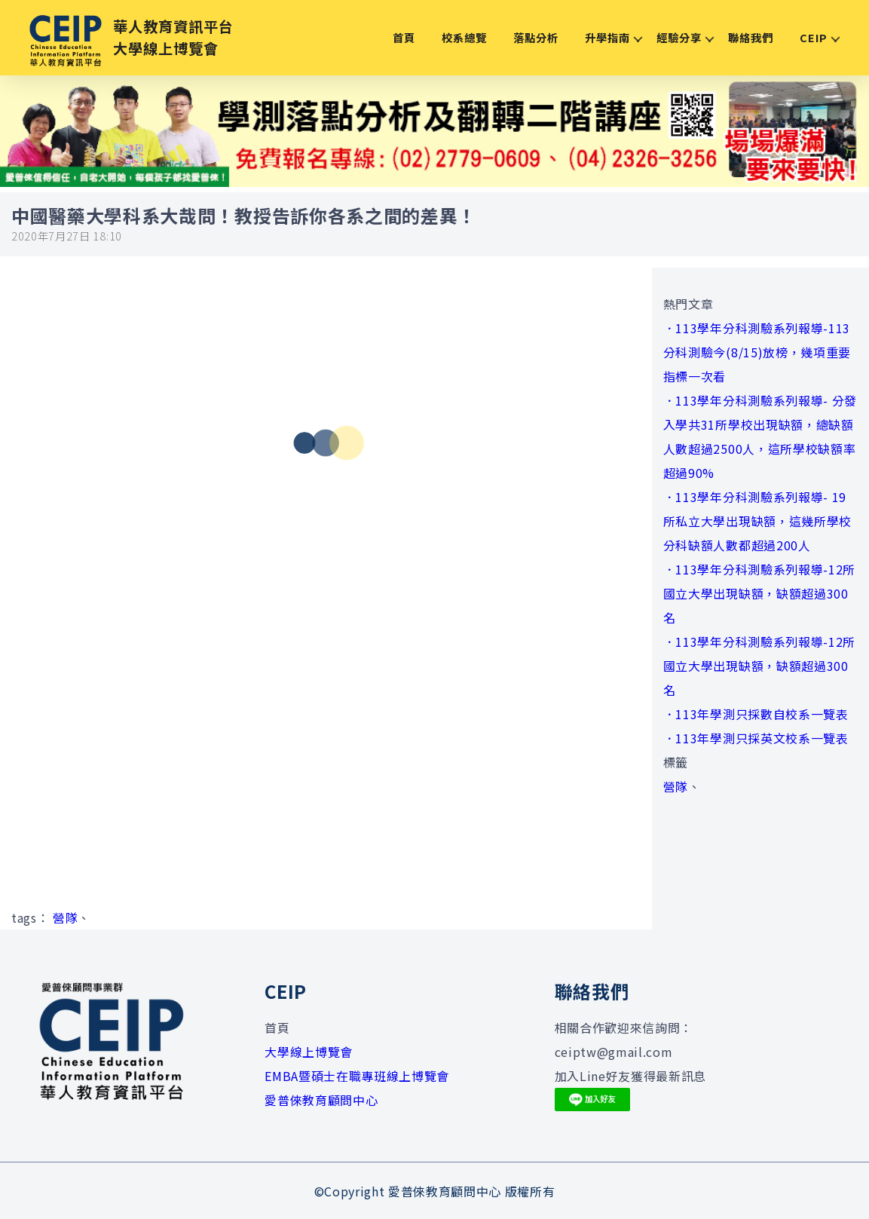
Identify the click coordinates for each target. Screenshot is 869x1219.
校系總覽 (464, 37)
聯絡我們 (750, 37)
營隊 (65, 917)
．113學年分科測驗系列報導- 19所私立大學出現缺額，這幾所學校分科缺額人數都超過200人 (757, 521)
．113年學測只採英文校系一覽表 (756, 738)
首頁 (404, 37)
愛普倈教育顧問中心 (321, 1100)
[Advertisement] (326, 751)
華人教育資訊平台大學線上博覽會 (173, 37)
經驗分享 (679, 37)
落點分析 (535, 37)
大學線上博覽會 (309, 1052)
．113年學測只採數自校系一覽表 (756, 714)
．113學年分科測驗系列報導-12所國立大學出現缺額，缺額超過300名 (759, 593)
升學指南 (607, 37)
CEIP (814, 37)
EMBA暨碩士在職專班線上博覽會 (357, 1076)
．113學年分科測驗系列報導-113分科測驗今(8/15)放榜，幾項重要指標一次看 (757, 352)
